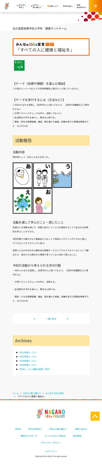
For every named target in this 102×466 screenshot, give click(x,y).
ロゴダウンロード (51, 451)
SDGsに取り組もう (58, 428)
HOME (18, 428)
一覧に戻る (51, 318)
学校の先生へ (68, 6)
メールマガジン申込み (55, 435)
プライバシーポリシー (51, 442)
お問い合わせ (80, 428)
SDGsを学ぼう (35, 428)
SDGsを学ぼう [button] (20, 6)
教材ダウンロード (29, 435)
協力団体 (77, 435)
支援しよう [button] (52, 6)
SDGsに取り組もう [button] (36, 6)
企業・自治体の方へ (82, 6)
